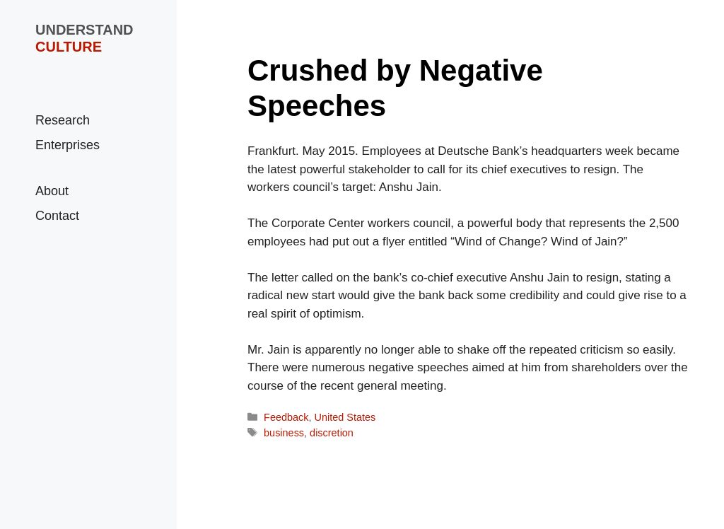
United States (345, 417)
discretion (332, 432)
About (52, 191)
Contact (57, 216)
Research (62, 120)
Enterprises (67, 145)
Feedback (286, 417)
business (284, 432)
